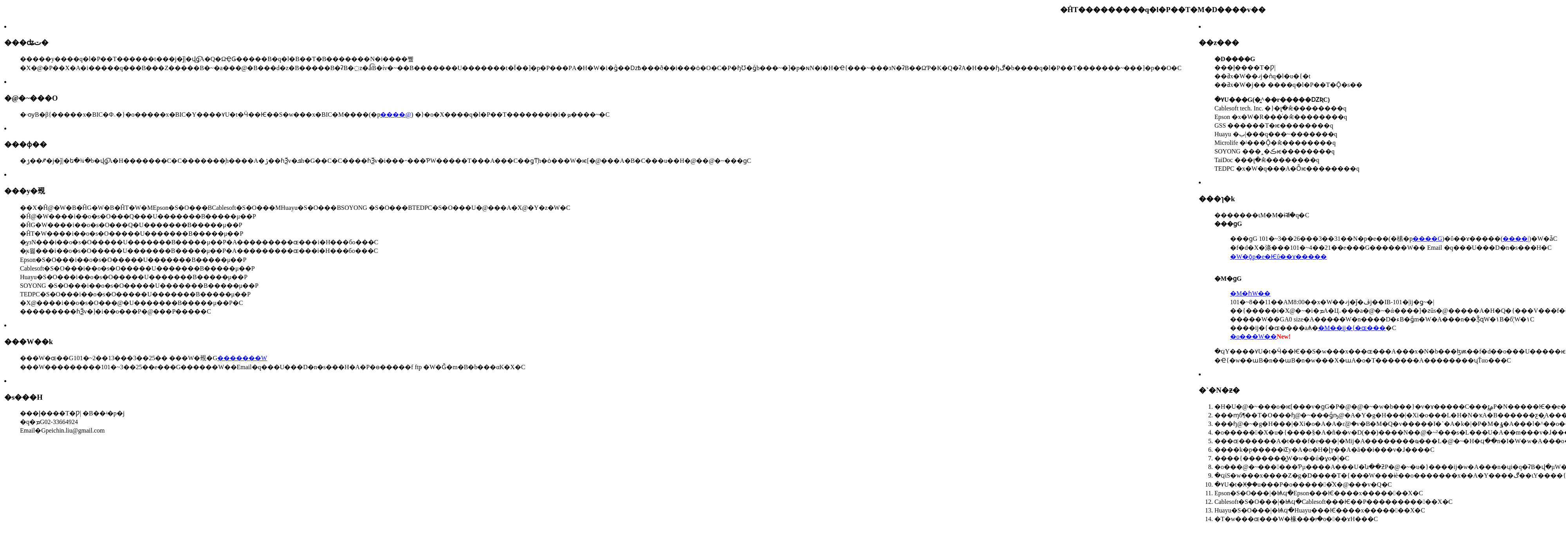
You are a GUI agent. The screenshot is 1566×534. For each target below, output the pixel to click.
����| (1516, 238)
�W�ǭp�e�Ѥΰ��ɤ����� (1278, 256)
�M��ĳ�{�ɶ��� (1352, 328)
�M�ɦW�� (1250, 293)
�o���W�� (1253, 336)
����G (1427, 238)
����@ (395, 114)
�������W (242, 358)
